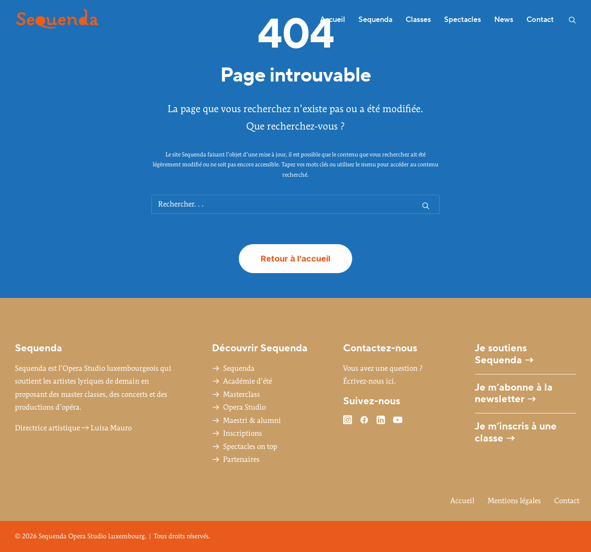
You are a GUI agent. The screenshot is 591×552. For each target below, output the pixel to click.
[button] (572, 20)
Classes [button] (418, 19)
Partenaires (241, 459)
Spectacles (462, 19)
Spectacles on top (250, 446)
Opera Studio (244, 407)
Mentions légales (514, 501)
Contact (540, 19)
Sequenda (239, 368)
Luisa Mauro (111, 428)
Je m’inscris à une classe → (516, 432)
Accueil (332, 19)
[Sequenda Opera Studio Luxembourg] (57, 19)
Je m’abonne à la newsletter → (514, 393)
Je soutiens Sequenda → (504, 354)
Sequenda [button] (375, 19)
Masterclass (241, 394)
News (503, 19)
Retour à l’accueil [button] (295, 259)
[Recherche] (295, 204)
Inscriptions (242, 433)
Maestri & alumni (252, 420)
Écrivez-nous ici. (369, 381)
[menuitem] (332, 20)
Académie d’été (247, 381)
